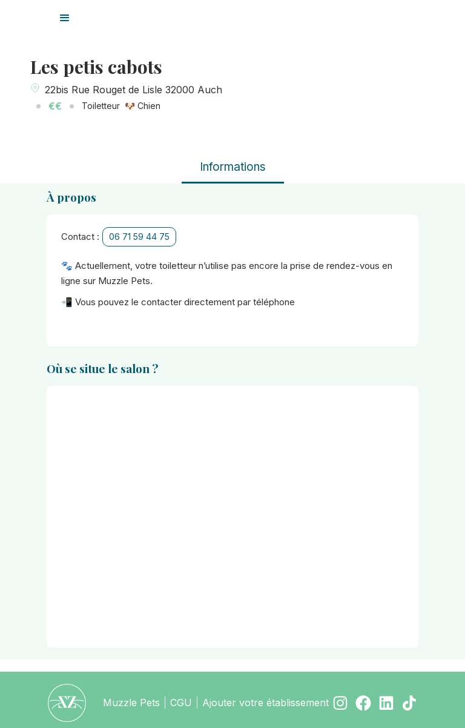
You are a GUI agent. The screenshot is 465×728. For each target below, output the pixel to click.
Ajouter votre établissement (265, 703)
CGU (181, 703)
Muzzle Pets (131, 703)
